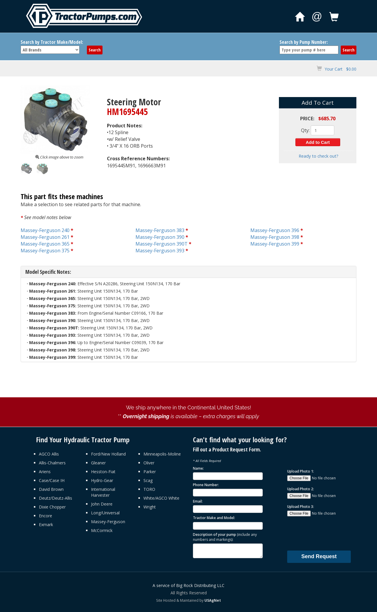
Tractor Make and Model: (214, 517)
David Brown (51, 489)
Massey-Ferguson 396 (274, 230)
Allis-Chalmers (52, 463)
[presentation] (332, 533)
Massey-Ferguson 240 (45, 230)
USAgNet (212, 600)
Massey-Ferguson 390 (159, 237)
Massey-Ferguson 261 (45, 237)
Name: (198, 468)
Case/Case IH (52, 480)
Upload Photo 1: (300, 471)
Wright (149, 507)
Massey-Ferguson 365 (45, 244)
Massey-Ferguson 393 (159, 250)
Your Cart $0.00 (340, 69)
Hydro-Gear (102, 480)
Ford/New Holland (108, 454)
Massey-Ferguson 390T (161, 244)
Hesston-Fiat (103, 471)
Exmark (46, 524)
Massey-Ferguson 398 (274, 237)
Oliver (148, 463)
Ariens (45, 471)
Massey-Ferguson (108, 521)
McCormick (102, 530)
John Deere (102, 504)
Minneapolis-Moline (162, 454)
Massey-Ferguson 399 (274, 244)
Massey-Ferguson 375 (45, 250)
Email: (198, 501)
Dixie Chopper (52, 507)
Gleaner (98, 463)
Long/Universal (105, 513)
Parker (149, 471)
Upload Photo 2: (300, 488)
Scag (148, 480)
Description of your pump (225, 537)
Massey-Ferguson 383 (159, 230)
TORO (149, 489)
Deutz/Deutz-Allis (55, 498)
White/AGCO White (161, 498)
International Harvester (103, 492)
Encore (45, 515)
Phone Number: (206, 484)
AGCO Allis (49, 454)
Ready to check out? (318, 156)
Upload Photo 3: (300, 506)
